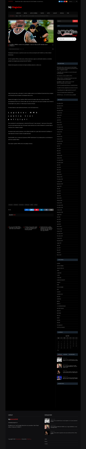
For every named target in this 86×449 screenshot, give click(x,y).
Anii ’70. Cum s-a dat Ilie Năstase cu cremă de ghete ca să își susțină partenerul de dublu (70, 360)
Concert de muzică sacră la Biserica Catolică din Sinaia (67, 85)
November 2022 (60, 129)
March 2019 (59, 198)
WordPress (29, 439)
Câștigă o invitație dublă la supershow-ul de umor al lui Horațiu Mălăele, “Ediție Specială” (70, 372)
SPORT (58, 317)
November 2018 (60, 207)
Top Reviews (72, 354)
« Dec (58, 350)
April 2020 (59, 172)
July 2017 (58, 245)
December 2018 (60, 205)
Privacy (46, 441)
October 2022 (59, 131)
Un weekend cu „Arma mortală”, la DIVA (64, 75)
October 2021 (59, 143)
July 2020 (58, 164)
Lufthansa (27, 204)
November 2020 (60, 162)
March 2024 (59, 108)
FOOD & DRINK (60, 287)
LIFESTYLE (18, 13)
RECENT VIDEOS (60, 308)
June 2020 (59, 167)
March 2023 (59, 122)
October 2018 (59, 209)
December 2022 (60, 127)
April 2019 (59, 195)
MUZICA (58, 303)
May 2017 (58, 250)
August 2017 (59, 243)
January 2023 (59, 124)
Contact (46, 443)
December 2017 (60, 233)
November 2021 (60, 141)
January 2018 (59, 231)
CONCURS (59, 277)
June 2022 (59, 134)
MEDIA (25, 13)
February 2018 (59, 228)
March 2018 (59, 226)
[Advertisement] (54, 7)
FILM (58, 284)
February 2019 (59, 200)
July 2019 (58, 188)
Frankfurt (16, 204)
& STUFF (58, 263)
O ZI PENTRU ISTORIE (61, 306)
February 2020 (59, 176)
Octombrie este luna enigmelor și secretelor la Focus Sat (67, 87)
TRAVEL (42, 13)
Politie (36, 204)
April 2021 (59, 153)
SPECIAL (62, 13)
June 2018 (59, 219)
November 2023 (60, 110)
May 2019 (59, 193)
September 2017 (60, 240)
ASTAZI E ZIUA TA (60, 268)
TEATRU (58, 320)
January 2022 (59, 138)
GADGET (55, 13)
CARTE (58, 275)
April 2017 (59, 252)
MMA (32, 204)
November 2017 (60, 235)
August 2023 (59, 115)
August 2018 (59, 214)
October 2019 (59, 181)
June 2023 (59, 117)
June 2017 (59, 247)
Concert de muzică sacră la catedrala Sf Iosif (65, 92)
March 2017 (59, 254)
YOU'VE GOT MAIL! (61, 327)
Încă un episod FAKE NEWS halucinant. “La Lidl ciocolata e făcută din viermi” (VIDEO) (15, 227)
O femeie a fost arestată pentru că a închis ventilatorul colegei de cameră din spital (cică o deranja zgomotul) (31, 228)
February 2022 (59, 136)
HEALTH (58, 296)
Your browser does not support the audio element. (66, 39)
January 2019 (59, 202)
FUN (68, 13)
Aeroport (10, 204)
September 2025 (60, 105)
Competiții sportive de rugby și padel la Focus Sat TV (66, 90)
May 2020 (59, 169)
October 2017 (59, 238)
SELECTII (59, 310)
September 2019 (60, 183)
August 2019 (59, 186)
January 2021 (59, 157)
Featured (58, 282)
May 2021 (59, 150)
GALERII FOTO (60, 294)
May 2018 (59, 221)
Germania (21, 204)
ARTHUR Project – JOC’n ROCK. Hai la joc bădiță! (66, 94)
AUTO (48, 13)
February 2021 (59, 155)
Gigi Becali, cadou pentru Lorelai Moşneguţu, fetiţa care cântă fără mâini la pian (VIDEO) (70, 378)
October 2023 (59, 112)
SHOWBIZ (59, 313)
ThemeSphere (18, 439)
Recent (65, 354)
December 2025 (60, 103)
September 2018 (60, 212)
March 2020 (59, 174)
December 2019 (60, 179)
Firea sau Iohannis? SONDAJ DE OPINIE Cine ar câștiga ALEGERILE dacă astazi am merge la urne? (70, 366)
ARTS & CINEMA (33, 13)
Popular (60, 354)
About (46, 439)
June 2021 (59, 148)
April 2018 (59, 224)
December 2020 (60, 160)
